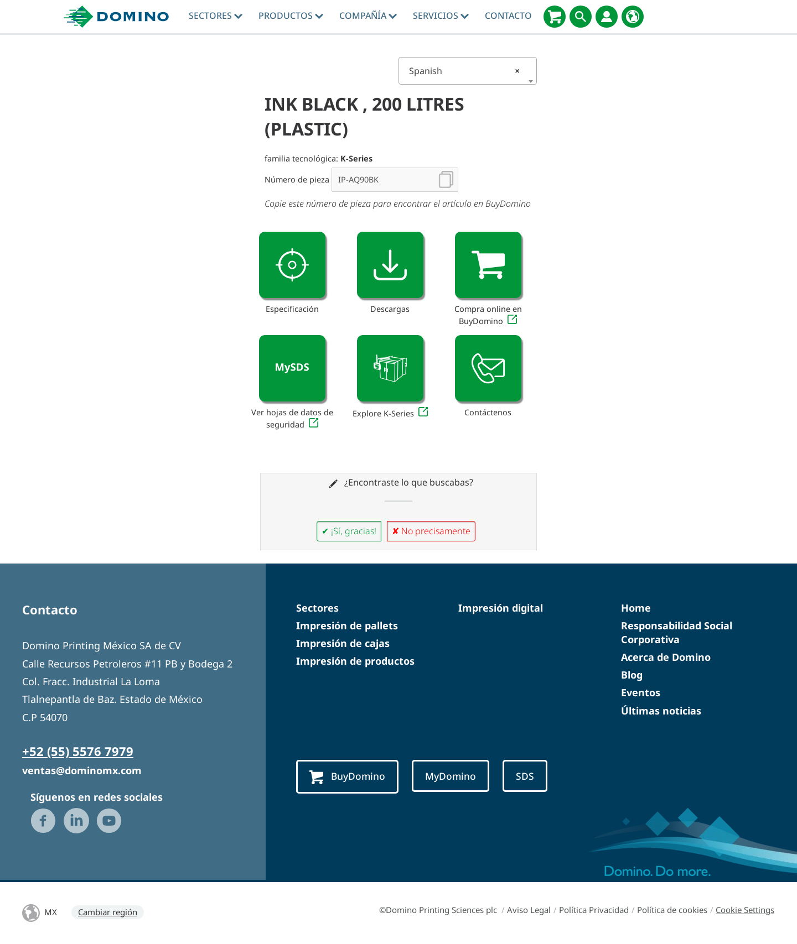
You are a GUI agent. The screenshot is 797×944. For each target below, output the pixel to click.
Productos (290, 15)
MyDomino (456, 776)
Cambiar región (107, 911)
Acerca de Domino (666, 657)
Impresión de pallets (347, 625)
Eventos (640, 692)
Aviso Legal (529, 909)
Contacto (508, 15)
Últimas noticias (661, 710)
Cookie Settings (745, 909)
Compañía (368, 15)
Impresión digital (500, 607)
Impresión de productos (355, 660)
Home (636, 607)
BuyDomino (349, 776)
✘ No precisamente (431, 531)
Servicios (441, 15)
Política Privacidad (594, 909)
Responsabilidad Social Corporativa (676, 632)
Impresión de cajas (343, 643)
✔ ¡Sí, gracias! (349, 531)
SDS (532, 776)
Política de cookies (672, 909)
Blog (632, 674)
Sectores (215, 15)
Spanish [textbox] (464, 71)
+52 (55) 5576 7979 (77, 751)
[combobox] (467, 71)
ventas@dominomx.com (82, 770)
